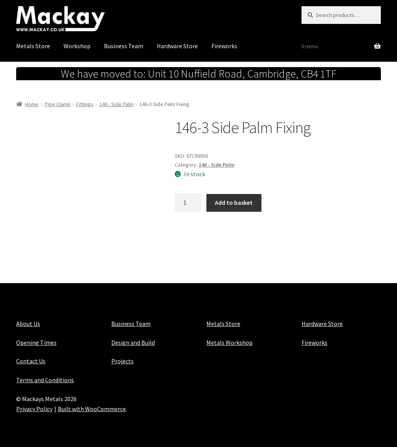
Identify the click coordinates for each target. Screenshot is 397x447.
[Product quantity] (188, 203)
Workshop (77, 46)
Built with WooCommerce (92, 409)
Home (32, 104)
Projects (122, 361)
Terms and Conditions (45, 380)
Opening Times (36, 342)
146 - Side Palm (116, 104)
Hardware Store (177, 46)
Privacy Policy (34, 409)
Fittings (85, 104)
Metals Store (33, 46)
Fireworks (224, 46)
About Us (28, 323)
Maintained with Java (44, 419)
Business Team (123, 46)
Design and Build (133, 342)
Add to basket (234, 202)
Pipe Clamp (57, 104)
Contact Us (30, 361)
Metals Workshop (229, 342)
